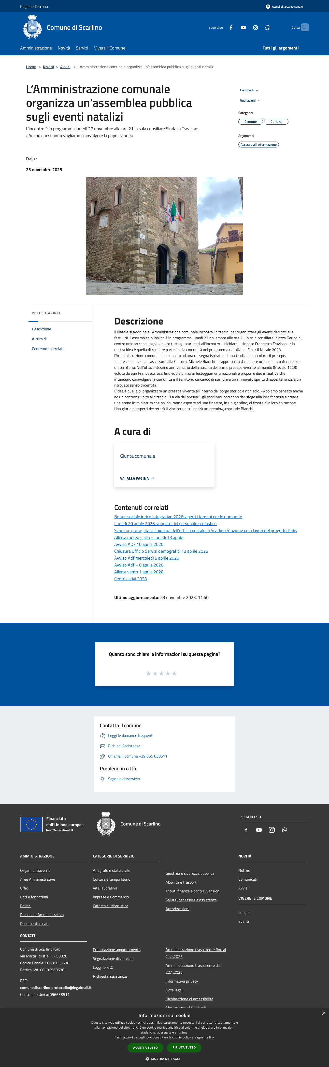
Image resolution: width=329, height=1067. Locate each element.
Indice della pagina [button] (46, 313)
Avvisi (65, 67)
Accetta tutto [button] (145, 1048)
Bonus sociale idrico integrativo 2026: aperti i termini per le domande (178, 516)
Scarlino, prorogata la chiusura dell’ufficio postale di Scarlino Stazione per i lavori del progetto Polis (205, 530)
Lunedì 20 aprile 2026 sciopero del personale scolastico (165, 523)
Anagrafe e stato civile (111, 870)
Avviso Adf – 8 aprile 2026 (138, 565)
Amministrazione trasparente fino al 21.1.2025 (196, 953)
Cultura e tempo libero (111, 879)
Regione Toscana (34, 6)
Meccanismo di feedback (186, 1008)
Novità (48, 67)
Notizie (244, 870)
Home (31, 67)
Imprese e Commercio (111, 897)
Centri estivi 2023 (130, 578)
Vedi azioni (251, 101)
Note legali (175, 990)
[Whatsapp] (259, 27)
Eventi (243, 921)
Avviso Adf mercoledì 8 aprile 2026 (146, 558)
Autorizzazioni (177, 909)
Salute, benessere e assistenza (191, 900)
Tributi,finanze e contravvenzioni (193, 891)
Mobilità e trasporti (182, 882)
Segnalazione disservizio (113, 958)
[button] (164, 1058)
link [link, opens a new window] (211, 1037)
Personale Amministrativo (42, 915)
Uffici (24, 888)
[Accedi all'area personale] (284, 6)
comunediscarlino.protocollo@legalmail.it (56, 987)
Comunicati (247, 879)
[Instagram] (247, 27)
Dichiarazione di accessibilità (189, 999)
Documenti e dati (34, 923)
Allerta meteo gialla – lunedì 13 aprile (148, 537)
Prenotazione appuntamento (117, 950)
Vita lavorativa (105, 888)
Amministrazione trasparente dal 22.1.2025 (193, 968)
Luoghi (244, 912)
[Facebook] (223, 27)
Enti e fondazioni (34, 897)
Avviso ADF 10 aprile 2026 (138, 544)
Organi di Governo (35, 870)
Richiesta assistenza (110, 976)
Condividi (250, 90)
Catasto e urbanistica (110, 906)
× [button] (323, 1013)
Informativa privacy (182, 981)
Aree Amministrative (37, 879)
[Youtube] (235, 27)
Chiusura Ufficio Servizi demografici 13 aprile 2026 (161, 551)
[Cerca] (303, 27)
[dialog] (164, 1037)
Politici (25, 906)
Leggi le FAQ (103, 967)
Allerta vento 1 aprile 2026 (138, 571)
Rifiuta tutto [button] (184, 1047)
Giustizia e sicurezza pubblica (190, 873)
